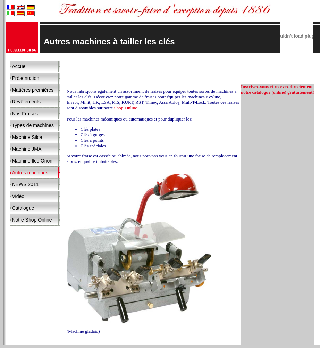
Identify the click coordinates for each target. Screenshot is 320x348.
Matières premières (32, 90)
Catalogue (23, 208)
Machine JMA (26, 149)
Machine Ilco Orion (32, 161)
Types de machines (33, 125)
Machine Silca (27, 137)
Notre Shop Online (32, 220)
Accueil (19, 66)
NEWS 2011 (25, 184)
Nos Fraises (25, 113)
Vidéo (18, 196)
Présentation (25, 78)
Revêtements (26, 102)
